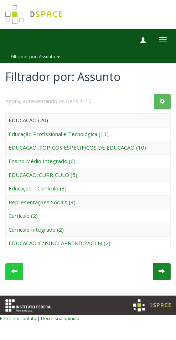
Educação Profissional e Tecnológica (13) (59, 133)
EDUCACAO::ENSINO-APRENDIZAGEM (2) (59, 243)
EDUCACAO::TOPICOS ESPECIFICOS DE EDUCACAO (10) (77, 147)
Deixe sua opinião (60, 318)
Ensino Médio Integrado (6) (42, 160)
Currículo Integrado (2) (36, 229)
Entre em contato (18, 318)
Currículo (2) (23, 215)
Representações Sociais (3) (42, 202)
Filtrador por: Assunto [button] (35, 57)
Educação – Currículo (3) (38, 188)
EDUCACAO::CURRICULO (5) (43, 174)
